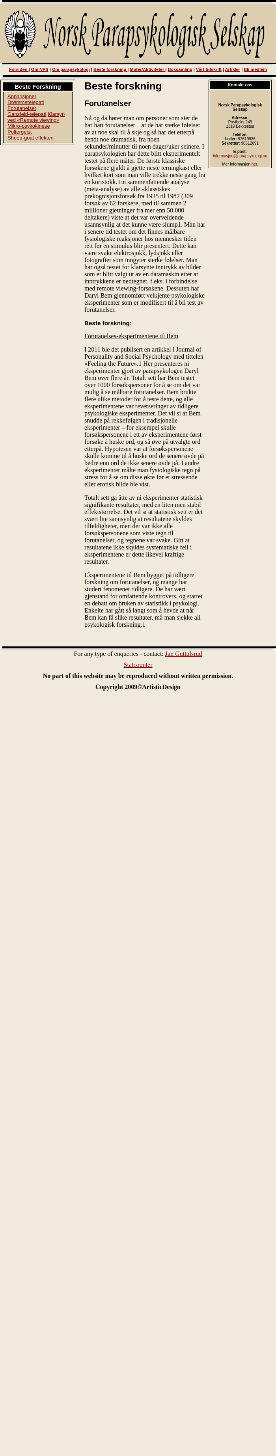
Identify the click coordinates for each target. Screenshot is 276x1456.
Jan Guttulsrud (183, 653)
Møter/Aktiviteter (147, 69)
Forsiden (19, 69)
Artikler (233, 69)
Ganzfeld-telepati (26, 114)
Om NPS (39, 69)
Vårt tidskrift (209, 69)
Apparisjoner (21, 96)
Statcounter (138, 664)
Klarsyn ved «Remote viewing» (36, 117)
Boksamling (180, 69)
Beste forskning (110, 69)
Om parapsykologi (71, 69)
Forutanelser (21, 108)
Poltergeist (19, 132)
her (254, 164)
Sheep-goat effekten (30, 138)
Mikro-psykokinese (28, 126)
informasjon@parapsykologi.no (240, 156)
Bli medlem (255, 69)
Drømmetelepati (25, 102)
